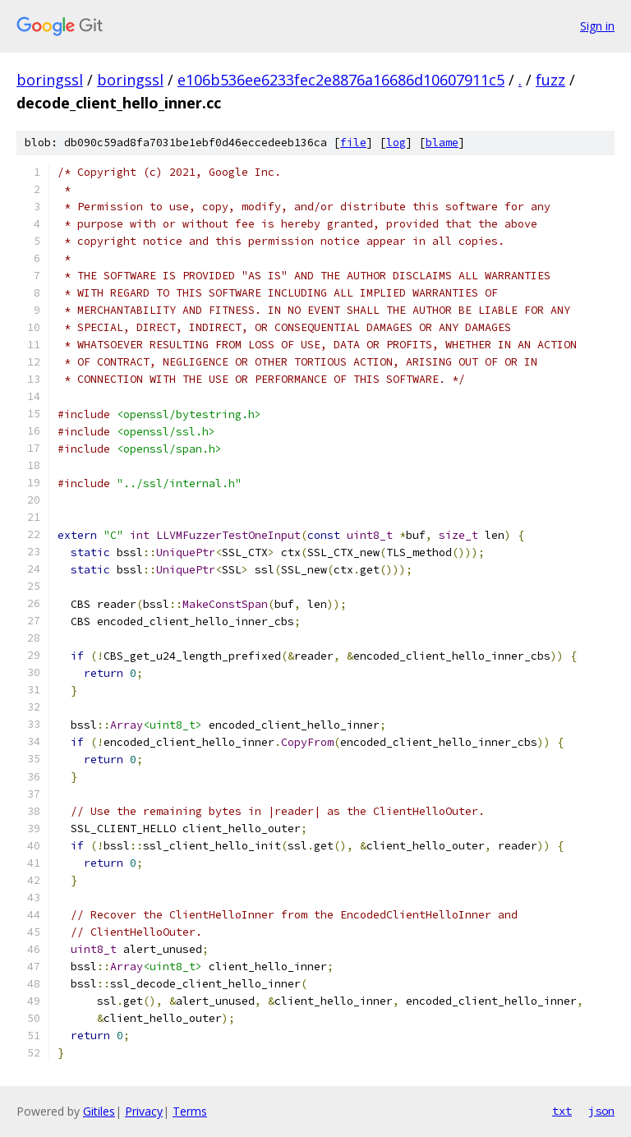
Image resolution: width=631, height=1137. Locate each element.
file (353, 143)
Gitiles (99, 1111)
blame (442, 143)
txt (562, 1110)
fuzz (550, 80)
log (396, 143)
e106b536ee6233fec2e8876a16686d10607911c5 (340, 80)
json (601, 1110)
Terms (190, 1111)
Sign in (597, 26)
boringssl (49, 80)
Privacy (144, 1111)
